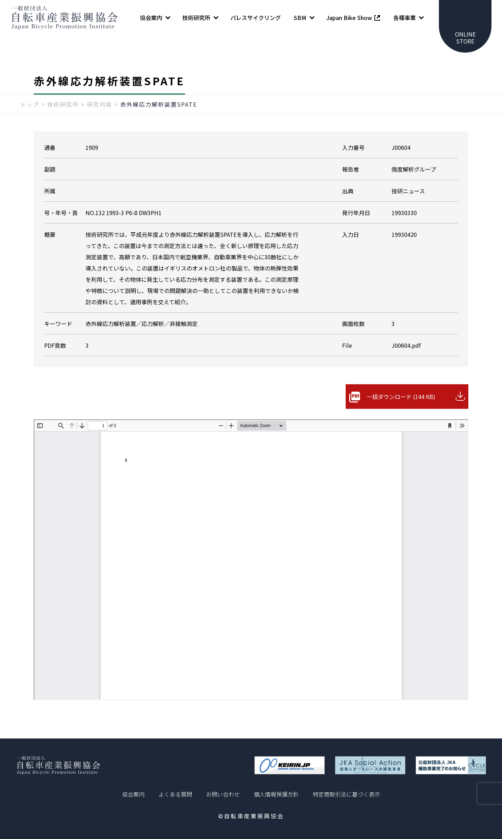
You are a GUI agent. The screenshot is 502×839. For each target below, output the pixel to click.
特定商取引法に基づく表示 (346, 794)
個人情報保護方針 (276, 794)
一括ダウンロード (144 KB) (401, 396)
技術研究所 (63, 104)
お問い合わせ (223, 794)
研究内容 (99, 104)
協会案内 (133, 794)
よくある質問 (175, 794)
